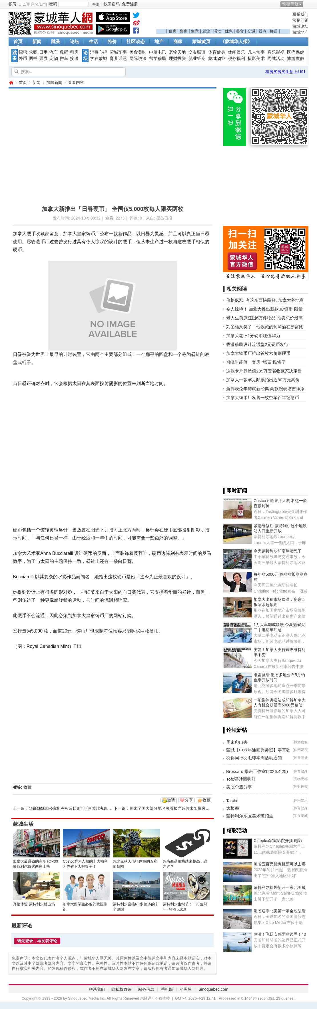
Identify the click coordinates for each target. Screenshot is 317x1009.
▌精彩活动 (235, 830)
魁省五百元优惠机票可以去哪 (280, 864)
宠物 (53, 58)
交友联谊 (197, 52)
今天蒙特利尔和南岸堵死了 (278, 551)
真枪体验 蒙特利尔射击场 (34, 904)
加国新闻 (54, 82)
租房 (172, 31)
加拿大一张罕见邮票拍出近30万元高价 (263, 379)
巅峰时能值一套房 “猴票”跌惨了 (256, 362)
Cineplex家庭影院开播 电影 (278, 840)
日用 (43, 52)
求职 (33, 52)
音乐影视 (275, 52)
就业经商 (197, 58)
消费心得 (98, 52)
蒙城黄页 (201, 41)
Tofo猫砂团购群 (241, 779)
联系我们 (300, 14)
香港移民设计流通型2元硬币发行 (257, 344)
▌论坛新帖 (235, 730)
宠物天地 (177, 52)
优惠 (229, 31)
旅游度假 (295, 58)
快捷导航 (290, 4)
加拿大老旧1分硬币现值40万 (253, 335)
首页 (18, 41)
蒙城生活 (23, 824)
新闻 (36, 41)
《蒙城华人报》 (236, 41)
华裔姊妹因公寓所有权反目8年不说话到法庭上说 (72, 808)
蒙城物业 (216, 58)
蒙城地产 (300, 32)
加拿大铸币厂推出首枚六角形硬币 (258, 353)
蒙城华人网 (11, 82)
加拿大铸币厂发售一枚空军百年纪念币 (262, 397)
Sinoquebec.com (213, 989)
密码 (53, 4)
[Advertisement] (223, 20)
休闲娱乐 (236, 52)
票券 (43, 58)
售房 (184, 31)
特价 (112, 41)
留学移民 (157, 58)
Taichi (231, 800)
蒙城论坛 (300, 26)
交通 (251, 31)
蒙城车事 (118, 52)
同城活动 (275, 58)
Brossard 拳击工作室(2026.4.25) (257, 771)
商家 (177, 41)
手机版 (167, 989)
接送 (274, 31)
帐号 (13, 4)
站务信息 (146, 989)
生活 (93, 41)
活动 (217, 31)
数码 (64, 52)
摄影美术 (256, 58)
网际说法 (138, 58)
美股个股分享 (239, 786)
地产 (159, 41)
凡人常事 (256, 52)
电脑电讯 (157, 52)
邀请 (171, 800)
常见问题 (300, 20)
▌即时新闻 (235, 491)
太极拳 (232, 808)
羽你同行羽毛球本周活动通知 (254, 757)
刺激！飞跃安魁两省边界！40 (280, 934)
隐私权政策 (121, 989)
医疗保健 (295, 52)
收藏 (27, 787)
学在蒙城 (98, 58)
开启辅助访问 (307, 4)
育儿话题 (118, 58)
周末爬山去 (237, 742)
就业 (206, 31)
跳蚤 (55, 41)
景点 (262, 31)
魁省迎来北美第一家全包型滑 (280, 911)
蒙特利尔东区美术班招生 (249, 815)
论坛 (74, 41)
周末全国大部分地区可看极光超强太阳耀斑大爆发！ (176, 808)
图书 (33, 58)
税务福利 (236, 58)
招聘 (23, 52)
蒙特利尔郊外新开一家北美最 (280, 887)
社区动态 (136, 41)
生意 (195, 31)
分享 (189, 800)
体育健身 (216, 52)
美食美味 (138, 52)
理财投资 (177, 58)
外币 (23, 58)
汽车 (53, 52)
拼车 (64, 58)
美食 (240, 31)
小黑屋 (186, 989)
